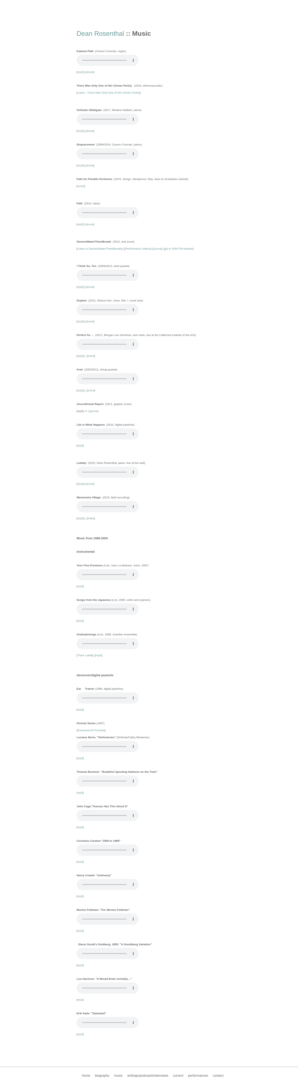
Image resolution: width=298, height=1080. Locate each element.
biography (102, 1075)
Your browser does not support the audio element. (108, 60)
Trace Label (84, 655)
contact (218, 1075)
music (118, 1075)
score (90, 72)
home (86, 1075)
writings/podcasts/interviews (147, 1075)
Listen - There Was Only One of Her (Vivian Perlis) (108, 92)
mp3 (80, 72)
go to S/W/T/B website (179, 248)
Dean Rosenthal (100, 33)
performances (198, 1075)
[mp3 (80, 792)
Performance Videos (137, 248)
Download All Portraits (91, 730)
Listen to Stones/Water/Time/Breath (99, 248)
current (178, 1075)
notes (90, 518)
